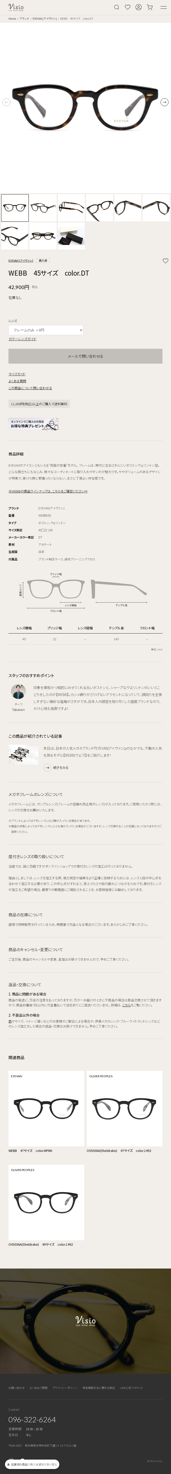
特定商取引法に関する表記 (99, 1388)
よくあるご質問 (38, 1388)
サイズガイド (16, 374)
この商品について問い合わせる (30, 388)
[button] (165, 102)
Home (12, 18)
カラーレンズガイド (22, 338)
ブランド (24, 18)
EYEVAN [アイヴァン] (45, 18)
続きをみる (61, 767)
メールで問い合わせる (85, 356)
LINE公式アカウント (131, 1388)
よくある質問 (17, 381)
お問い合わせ (16, 1388)
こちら (126, 1005)
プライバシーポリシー (65, 1388)
